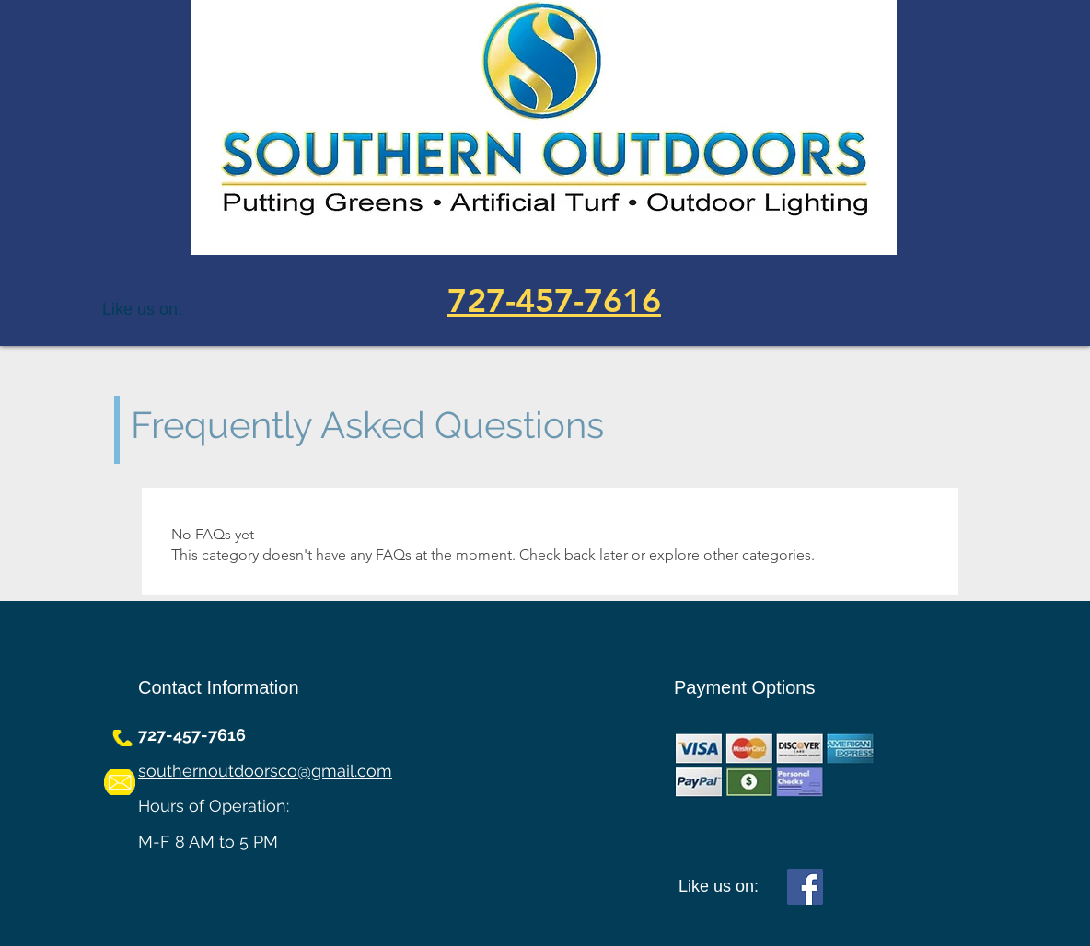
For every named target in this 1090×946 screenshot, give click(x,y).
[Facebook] (805, 887)
